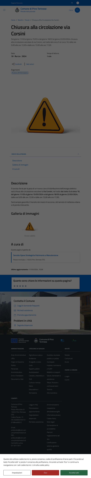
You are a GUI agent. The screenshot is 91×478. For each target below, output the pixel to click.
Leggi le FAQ (33, 404)
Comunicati (69, 358)
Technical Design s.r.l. (25, 471)
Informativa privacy (54, 415)
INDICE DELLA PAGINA (46, 154)
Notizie (67, 355)
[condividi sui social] (16, 64)
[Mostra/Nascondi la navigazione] (4, 10)
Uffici (13, 358)
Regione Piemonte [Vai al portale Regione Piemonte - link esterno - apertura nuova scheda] (16, 3)
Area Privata (15, 458)
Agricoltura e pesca (35, 355)
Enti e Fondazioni (17, 375)
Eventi (67, 379)
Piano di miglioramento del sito (53, 435)
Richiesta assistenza (36, 422)
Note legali (51, 422)
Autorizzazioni (34, 372)
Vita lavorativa (52, 393)
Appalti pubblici (34, 368)
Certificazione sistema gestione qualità (53, 446)
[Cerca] (77, 10)
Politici (13, 365)
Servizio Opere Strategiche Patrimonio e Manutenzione (35, 255)
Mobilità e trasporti (53, 372)
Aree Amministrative (18, 355)
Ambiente (32, 358)
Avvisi (67, 362)
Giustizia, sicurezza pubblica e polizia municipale (53, 358)
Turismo (49, 389)
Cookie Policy (51, 418)
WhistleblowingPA (53, 411)
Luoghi (67, 376)
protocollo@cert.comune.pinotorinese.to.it (18, 431)
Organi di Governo (17, 362)
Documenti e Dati (17, 379)
